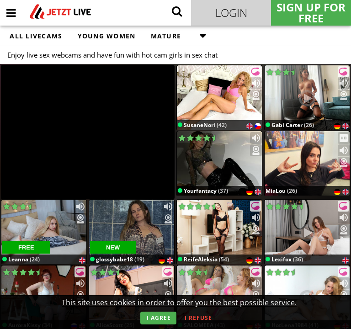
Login (231, 12)
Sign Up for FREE (311, 13)
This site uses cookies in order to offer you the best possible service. (179, 302)
